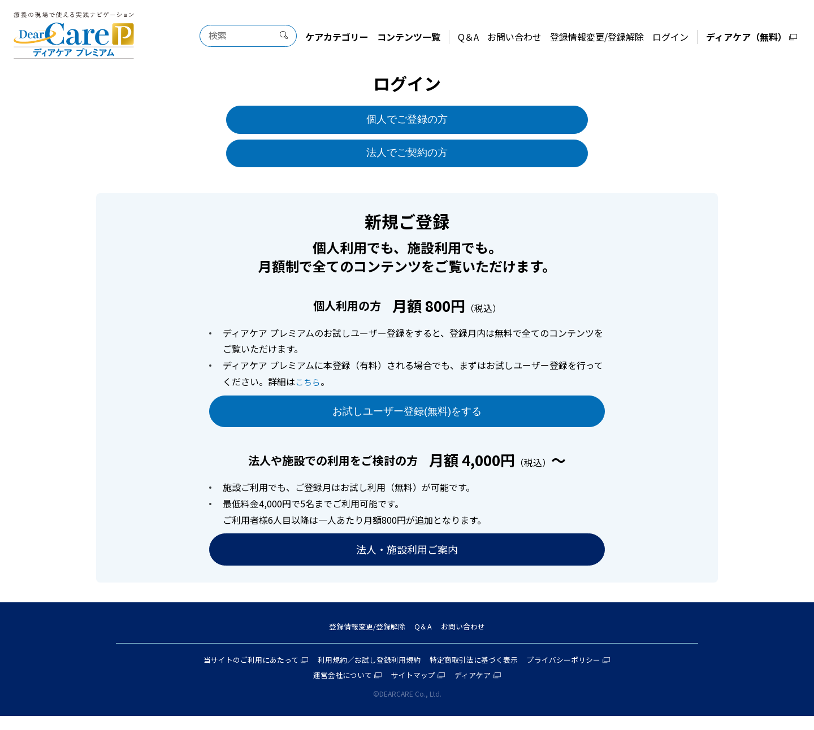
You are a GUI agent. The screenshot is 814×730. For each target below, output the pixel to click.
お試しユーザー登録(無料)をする (407, 418)
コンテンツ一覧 (408, 37)
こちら (308, 386)
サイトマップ (414, 688)
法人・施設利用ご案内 (407, 559)
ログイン (670, 37)
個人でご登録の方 (407, 121)
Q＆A (468, 37)
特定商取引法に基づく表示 (478, 673)
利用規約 (327, 673)
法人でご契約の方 (407, 157)
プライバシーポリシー (574, 673)
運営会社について (338, 688)
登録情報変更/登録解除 (597, 37)
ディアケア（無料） (746, 37)
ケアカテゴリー (337, 37)
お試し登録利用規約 (386, 673)
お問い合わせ (514, 37)
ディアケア (477, 688)
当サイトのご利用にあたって (240, 673)
